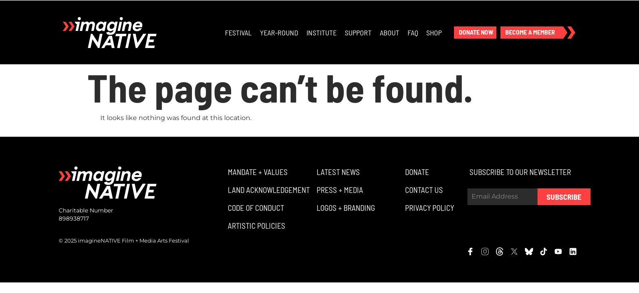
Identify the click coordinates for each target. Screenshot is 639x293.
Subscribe (564, 196)
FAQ (413, 32)
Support (358, 32)
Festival (238, 32)
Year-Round (279, 32)
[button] (475, 32)
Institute (321, 32)
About (389, 32)
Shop (434, 32)
